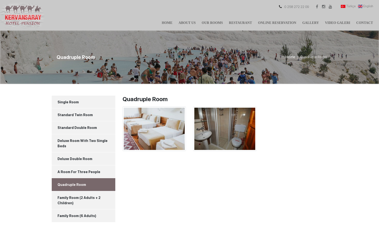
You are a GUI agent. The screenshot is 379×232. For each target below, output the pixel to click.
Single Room (68, 102)
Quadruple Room (72, 185)
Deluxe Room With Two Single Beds (83, 143)
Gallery (310, 23)
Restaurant (240, 23)
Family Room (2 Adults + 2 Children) (79, 200)
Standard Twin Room (75, 115)
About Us (187, 23)
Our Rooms (212, 23)
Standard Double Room (77, 128)
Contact (364, 23)
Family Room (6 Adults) (77, 216)
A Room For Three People (79, 172)
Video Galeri (337, 23)
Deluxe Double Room (75, 159)
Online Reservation (277, 23)
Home (167, 23)
